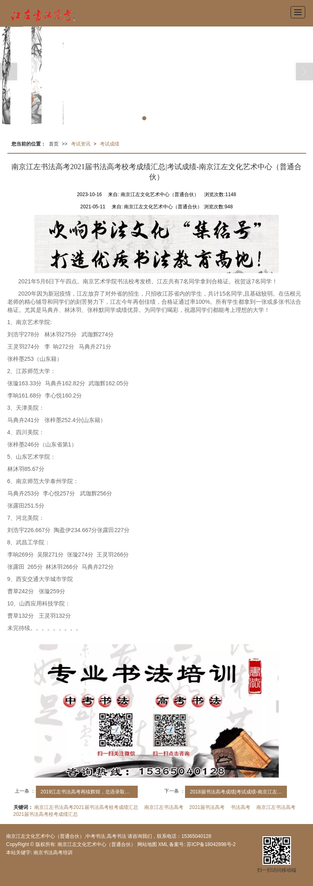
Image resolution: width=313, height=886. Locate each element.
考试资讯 (80, 144)
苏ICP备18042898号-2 (210, 844)
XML (163, 844)
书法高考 (240, 807)
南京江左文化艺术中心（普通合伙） (96, 844)
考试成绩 (109, 144)
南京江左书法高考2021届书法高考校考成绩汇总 (86, 807)
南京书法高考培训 (53, 852)
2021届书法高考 (207, 807)
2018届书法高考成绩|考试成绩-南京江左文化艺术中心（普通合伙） (238, 792)
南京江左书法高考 (163, 807)
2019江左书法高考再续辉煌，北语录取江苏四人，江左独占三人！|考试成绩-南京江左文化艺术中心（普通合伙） (89, 792)
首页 (54, 144)
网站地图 (147, 844)
